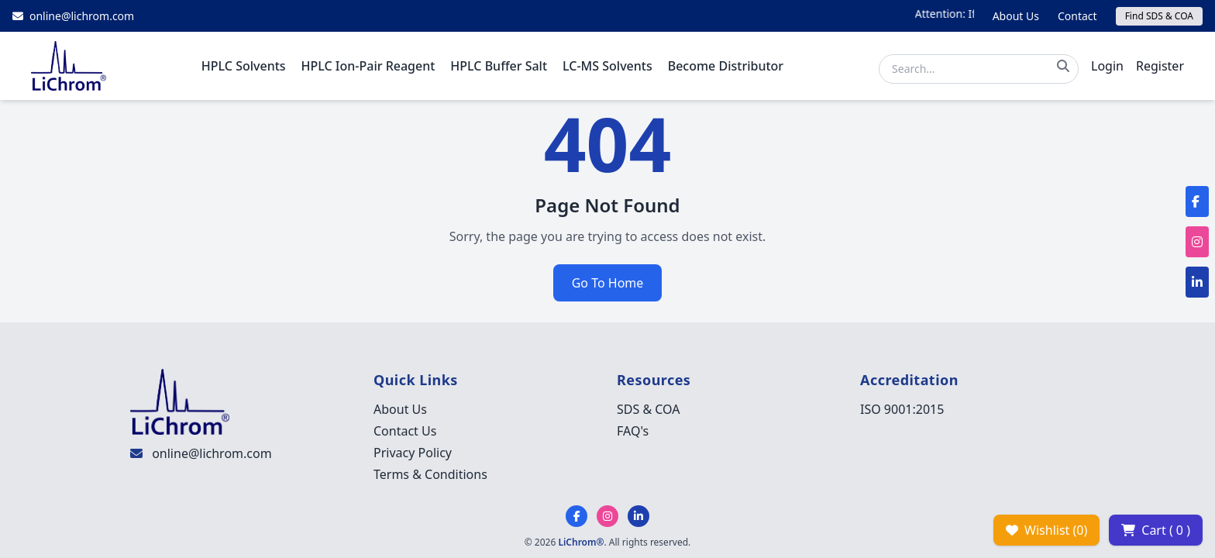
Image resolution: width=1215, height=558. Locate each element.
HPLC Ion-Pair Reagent (368, 65)
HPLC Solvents (243, 65)
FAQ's (633, 430)
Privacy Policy (412, 452)
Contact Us (404, 430)
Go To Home (608, 282)
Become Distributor (725, 65)
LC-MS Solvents (607, 65)
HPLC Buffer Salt (498, 65)
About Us (1016, 16)
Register (1160, 65)
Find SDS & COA (1159, 15)
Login (1107, 65)
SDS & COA (648, 409)
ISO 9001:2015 (902, 409)
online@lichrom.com (211, 453)
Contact (1077, 16)
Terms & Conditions (430, 474)
